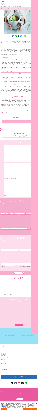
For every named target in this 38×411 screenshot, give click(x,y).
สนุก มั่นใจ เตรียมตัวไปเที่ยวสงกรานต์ (6, 268)
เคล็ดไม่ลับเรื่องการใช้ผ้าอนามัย (24, 268)
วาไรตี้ (4, 112)
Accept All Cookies (26, 409)
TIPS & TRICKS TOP (19, 272)
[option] (19, 129)
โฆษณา (4, 391)
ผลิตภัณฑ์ (4, 389)
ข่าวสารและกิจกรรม (24, 389)
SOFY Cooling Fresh (4, 352)
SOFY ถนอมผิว (3, 355)
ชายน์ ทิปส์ (22, 391)
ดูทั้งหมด (19, 325)
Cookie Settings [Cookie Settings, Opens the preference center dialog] (4, 409)
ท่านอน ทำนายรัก (3, 266)
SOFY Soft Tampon (4, 359)
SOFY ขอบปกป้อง (3, 354)
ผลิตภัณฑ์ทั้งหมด (34, 346)
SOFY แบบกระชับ (3, 353)
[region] (19, 406)
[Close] (36, 403)
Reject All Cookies (33, 409)
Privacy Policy (4, 406)
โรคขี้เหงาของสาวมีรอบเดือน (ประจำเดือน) (6, 217)
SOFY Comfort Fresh (4, 363)
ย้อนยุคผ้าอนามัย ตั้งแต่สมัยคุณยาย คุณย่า (25, 266)
